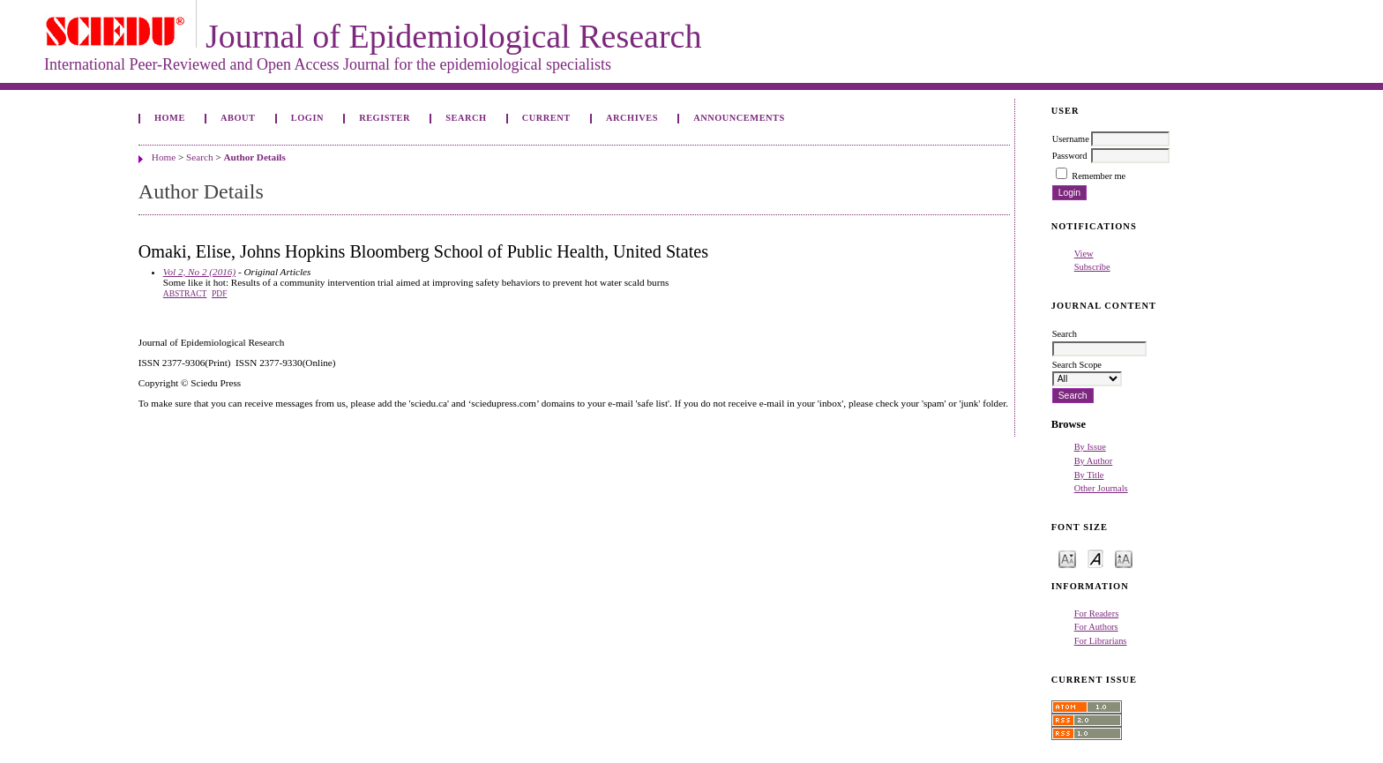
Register (384, 118)
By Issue (1090, 447)
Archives (632, 118)
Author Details (254, 157)
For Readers (1096, 613)
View (1084, 253)
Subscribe (1092, 267)
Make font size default (1095, 558)
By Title (1089, 475)
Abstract (185, 293)
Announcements (739, 118)
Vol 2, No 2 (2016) (199, 271)
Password (1070, 156)
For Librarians (1100, 641)
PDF (219, 293)
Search (465, 118)
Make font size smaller (1067, 558)
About (238, 118)
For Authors (1096, 627)
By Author (1093, 461)
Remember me (1098, 176)
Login (307, 118)
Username (1070, 139)
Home (169, 118)
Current (546, 118)
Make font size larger (1124, 558)
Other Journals (1101, 488)
